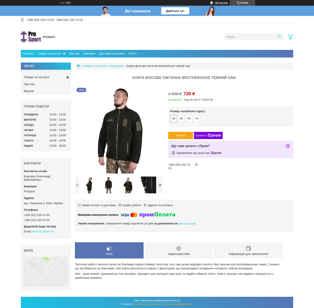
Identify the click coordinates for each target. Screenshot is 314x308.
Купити (180, 135)
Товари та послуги (49, 53)
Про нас (74, 53)
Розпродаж (116, 66)
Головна (28, 53)
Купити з (208, 135)
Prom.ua (175, 300)
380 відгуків (221, 2)
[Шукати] (279, 36)
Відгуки (29, 91)
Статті (133, 53)
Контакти (89, 53)
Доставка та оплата (112, 53)
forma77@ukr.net (43, 231)
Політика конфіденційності (178, 304)
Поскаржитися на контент (147, 304)
